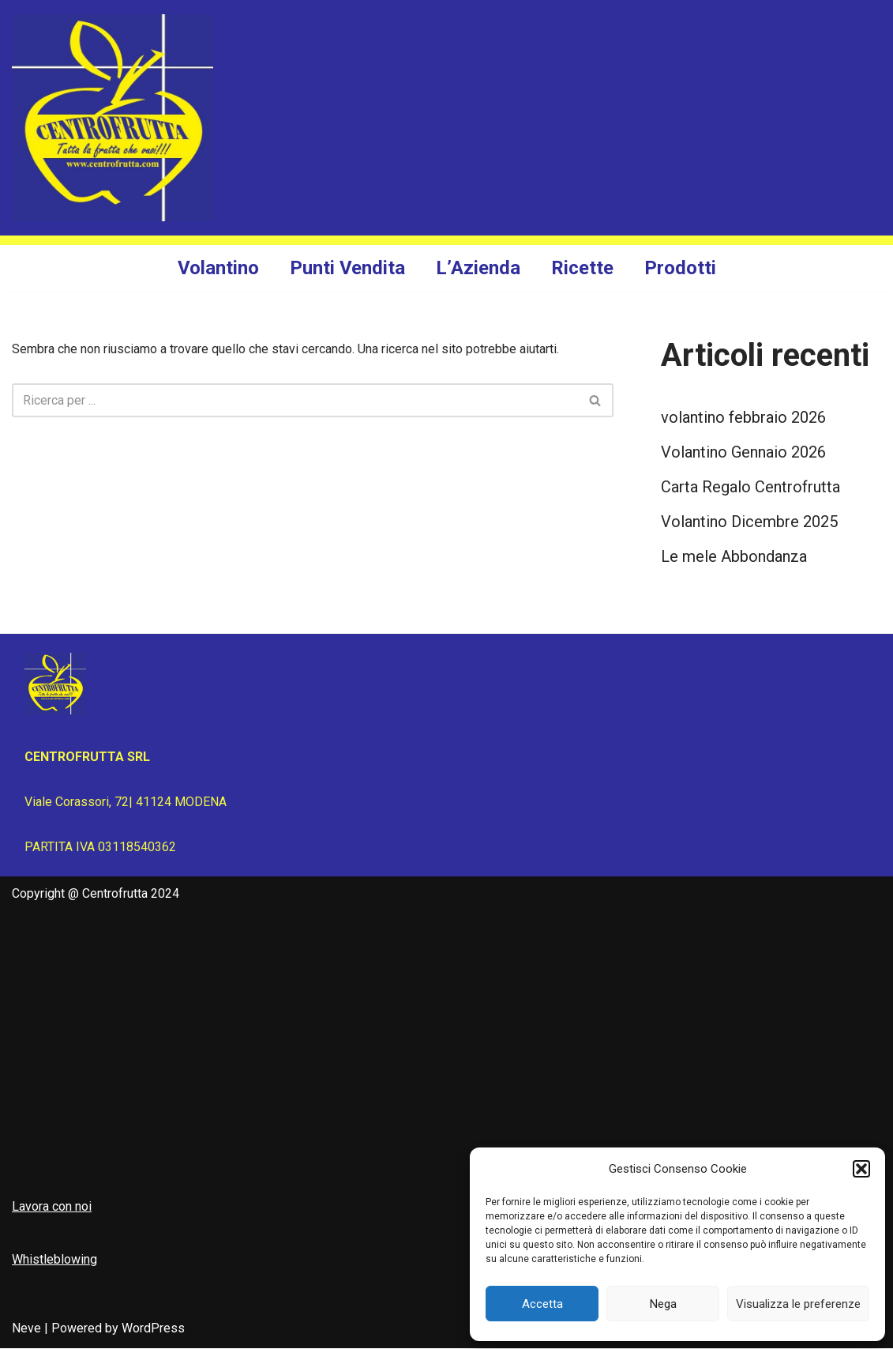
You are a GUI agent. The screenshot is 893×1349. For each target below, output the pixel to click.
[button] (861, 1169)
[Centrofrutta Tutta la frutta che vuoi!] (112, 117)
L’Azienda (478, 268)
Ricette (582, 268)
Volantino (218, 268)
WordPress (153, 1328)
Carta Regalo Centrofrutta (750, 487)
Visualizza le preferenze (798, 1304)
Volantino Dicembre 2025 (749, 522)
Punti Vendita (347, 268)
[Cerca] (295, 400)
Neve (26, 1328)
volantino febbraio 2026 (743, 418)
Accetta (542, 1304)
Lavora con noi (52, 1206)
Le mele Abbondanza (734, 557)
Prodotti (680, 268)
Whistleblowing (54, 1260)
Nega (663, 1304)
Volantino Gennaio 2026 (743, 452)
